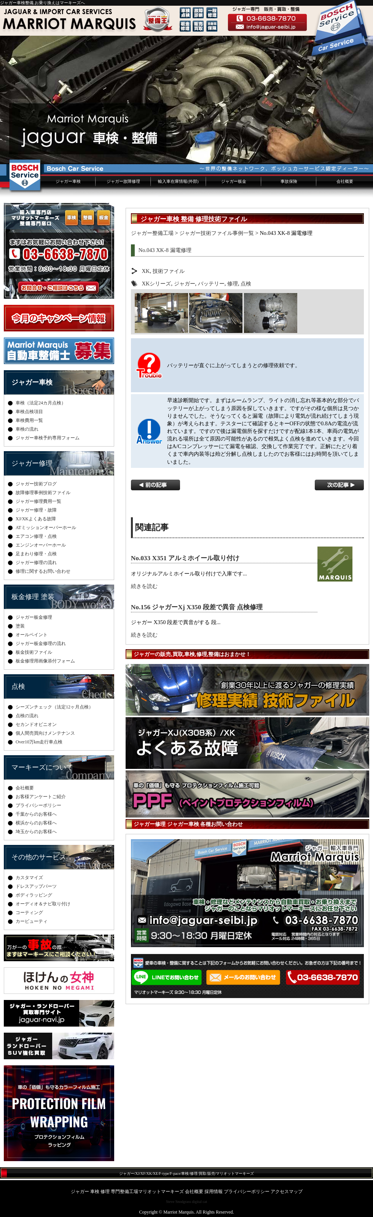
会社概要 (344, 181)
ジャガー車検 (68, 181)
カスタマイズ (29, 877)
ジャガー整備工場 (152, 233)
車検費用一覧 (29, 420)
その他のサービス (38, 857)
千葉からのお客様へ (36, 814)
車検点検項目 (29, 411)
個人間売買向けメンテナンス (45, 733)
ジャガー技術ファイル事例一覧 (216, 233)
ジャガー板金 (233, 181)
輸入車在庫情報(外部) (178, 181)
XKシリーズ (156, 283)
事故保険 (289, 181)
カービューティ (32, 921)
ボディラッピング (34, 895)
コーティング (29, 912)
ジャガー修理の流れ (36, 562)
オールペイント (32, 634)
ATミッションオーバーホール (46, 527)
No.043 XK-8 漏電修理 (165, 250)
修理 (232, 283)
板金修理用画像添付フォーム (45, 661)
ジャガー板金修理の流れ (41, 643)
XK (146, 271)
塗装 (20, 626)
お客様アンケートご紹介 (41, 796)
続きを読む (144, 586)
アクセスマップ (287, 1191)
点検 (246, 283)
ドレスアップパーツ (36, 886)
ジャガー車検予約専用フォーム (48, 438)
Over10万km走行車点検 (39, 742)
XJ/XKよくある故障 (36, 518)
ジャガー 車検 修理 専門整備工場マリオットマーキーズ (127, 1191)
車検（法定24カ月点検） (41, 403)
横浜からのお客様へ (36, 823)
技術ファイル (169, 271)
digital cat (199, 1202)
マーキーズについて (42, 767)
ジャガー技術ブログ (36, 483)
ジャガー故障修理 (123, 181)
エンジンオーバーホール (41, 545)
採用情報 (213, 1191)
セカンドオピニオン (36, 724)
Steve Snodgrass (178, 1202)
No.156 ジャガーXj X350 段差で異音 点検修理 (197, 607)
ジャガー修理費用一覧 (38, 501)
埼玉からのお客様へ (36, 831)
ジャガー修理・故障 (36, 510)
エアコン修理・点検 (36, 536)
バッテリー (211, 283)
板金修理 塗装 (32, 597)
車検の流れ (27, 429)
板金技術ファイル (34, 652)
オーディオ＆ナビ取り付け (43, 903)
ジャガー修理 (32, 463)
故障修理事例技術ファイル (43, 492)
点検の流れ (27, 715)
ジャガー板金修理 (34, 617)
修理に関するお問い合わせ (43, 571)
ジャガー (184, 283)
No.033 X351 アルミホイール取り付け (185, 558)
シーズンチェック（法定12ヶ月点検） (54, 707)
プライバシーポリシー (38, 805)
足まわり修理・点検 (36, 553)
